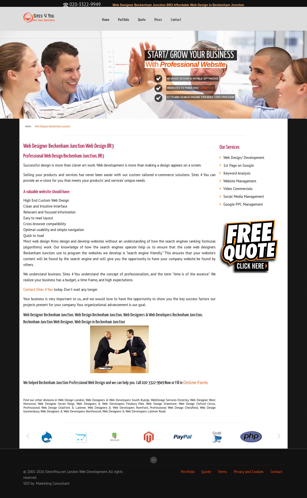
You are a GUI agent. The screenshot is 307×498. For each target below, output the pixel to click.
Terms (222, 471)
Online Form (195, 382)
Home (105, 20)
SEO (26, 483)
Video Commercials (238, 188)
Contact (176, 20)
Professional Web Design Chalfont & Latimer (54, 407)
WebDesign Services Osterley (170, 400)
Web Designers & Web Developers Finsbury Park (110, 404)
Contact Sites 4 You (38, 289)
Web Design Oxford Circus (197, 404)
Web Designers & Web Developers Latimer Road (133, 411)
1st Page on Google (238, 165)
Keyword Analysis (236, 173)
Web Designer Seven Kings (56, 404)
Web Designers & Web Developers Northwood (71, 411)
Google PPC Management (243, 204)
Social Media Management (243, 196)
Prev (28, 436)
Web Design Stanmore (161, 404)
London (72, 471)
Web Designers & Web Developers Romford (118, 407)
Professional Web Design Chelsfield (174, 407)
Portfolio (123, 20)
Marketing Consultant (53, 483)
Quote (142, 20)
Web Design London (71, 400)
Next (279, 436)
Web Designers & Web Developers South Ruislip (117, 400)
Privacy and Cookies (249, 471)
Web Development (93, 471)
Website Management (239, 181)
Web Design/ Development (243, 157)
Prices (158, 20)
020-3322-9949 (82, 4)
